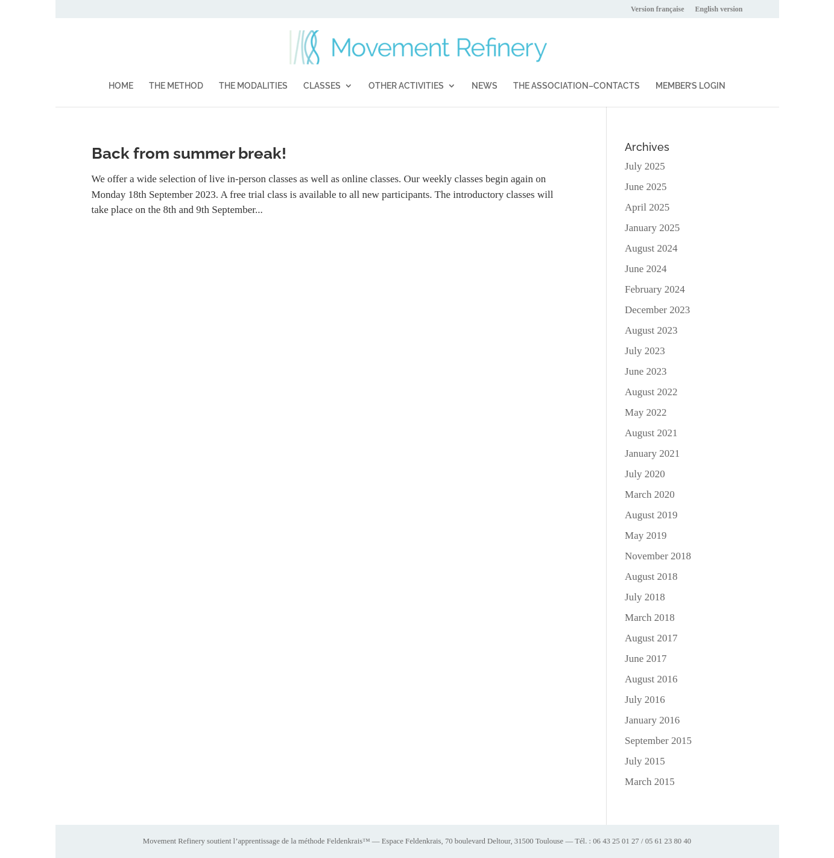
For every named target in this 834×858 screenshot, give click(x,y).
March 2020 (650, 494)
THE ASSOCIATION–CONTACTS (576, 86)
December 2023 (657, 310)
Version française (657, 9)
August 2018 (651, 576)
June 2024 (645, 269)
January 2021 (652, 453)
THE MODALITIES (253, 86)
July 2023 (645, 351)
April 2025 (647, 207)
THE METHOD (176, 86)
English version (718, 9)
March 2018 (650, 617)
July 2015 (645, 761)
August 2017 (651, 638)
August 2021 (651, 433)
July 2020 (645, 474)
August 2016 (651, 679)
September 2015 (658, 740)
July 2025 (645, 166)
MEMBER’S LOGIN (690, 86)
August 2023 (651, 330)
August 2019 (651, 515)
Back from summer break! (189, 153)
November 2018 (658, 556)
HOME (121, 86)
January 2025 (652, 228)
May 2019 (645, 535)
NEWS (485, 86)
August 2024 (651, 248)
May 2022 (645, 412)
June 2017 (645, 658)
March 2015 (650, 781)
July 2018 (645, 597)
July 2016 (645, 699)
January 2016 (652, 720)
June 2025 (645, 186)
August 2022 (651, 392)
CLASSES (322, 86)
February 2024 (655, 289)
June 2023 (645, 371)
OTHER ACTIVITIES (406, 86)
